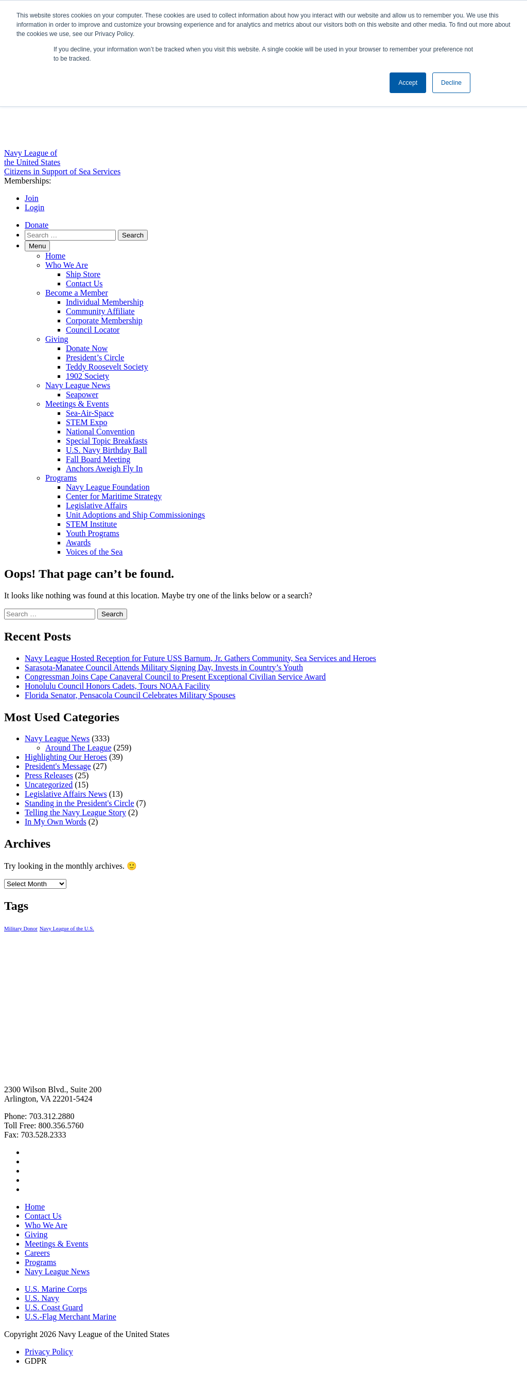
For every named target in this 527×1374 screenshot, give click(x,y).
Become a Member (76, 292)
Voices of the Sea (94, 551)
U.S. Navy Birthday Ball (106, 450)
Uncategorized (49, 784)
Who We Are (66, 265)
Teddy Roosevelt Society (107, 366)
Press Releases (49, 775)
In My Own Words (55, 821)
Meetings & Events (77, 403)
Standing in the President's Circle (79, 803)
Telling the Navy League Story (75, 812)
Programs (61, 477)
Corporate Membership (104, 320)
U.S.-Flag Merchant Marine (70, 1316)
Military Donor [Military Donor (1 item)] (21, 928)
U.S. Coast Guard (54, 1307)
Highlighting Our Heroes (66, 757)
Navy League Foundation (108, 487)
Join (32, 198)
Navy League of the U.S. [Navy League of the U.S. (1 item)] (67, 928)
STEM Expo (86, 422)
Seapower (82, 394)
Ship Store (83, 274)
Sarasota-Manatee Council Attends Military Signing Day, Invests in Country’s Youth (164, 667)
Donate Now (87, 348)
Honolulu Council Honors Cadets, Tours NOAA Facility (117, 686)
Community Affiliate (100, 311)
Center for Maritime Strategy (114, 496)
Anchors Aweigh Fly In (104, 468)
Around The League (78, 747)
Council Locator (92, 329)
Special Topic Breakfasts (107, 440)
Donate (36, 225)
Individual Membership (105, 302)
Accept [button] (407, 82)
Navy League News (77, 385)
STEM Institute (91, 524)
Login (34, 207)
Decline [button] (451, 82)
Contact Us (84, 283)
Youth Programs (92, 533)
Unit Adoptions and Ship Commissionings (135, 514)
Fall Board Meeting (98, 459)
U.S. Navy (42, 1298)
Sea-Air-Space (90, 413)
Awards (78, 542)
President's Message (58, 766)
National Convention (100, 431)
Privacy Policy (49, 1351)
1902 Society (87, 376)
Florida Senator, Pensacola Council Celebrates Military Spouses (130, 695)
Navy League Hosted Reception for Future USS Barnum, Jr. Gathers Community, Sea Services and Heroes (200, 658)
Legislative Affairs (96, 505)
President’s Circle (95, 357)
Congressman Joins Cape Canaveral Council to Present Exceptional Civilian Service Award (175, 676)
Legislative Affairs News (66, 794)
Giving (56, 339)
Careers (37, 1253)
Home (55, 255)
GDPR (36, 1361)
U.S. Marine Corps (56, 1289)
